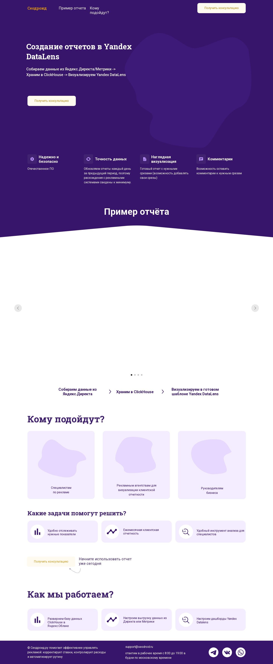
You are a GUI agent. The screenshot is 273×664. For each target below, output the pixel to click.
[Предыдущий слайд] (18, 308)
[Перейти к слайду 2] (135, 375)
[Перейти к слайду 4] (141, 375)
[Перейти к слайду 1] (131, 375)
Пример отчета (72, 8)
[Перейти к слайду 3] (138, 375)
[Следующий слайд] (255, 308)
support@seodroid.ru (139, 647)
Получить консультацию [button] (221, 8)
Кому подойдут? (99, 10)
